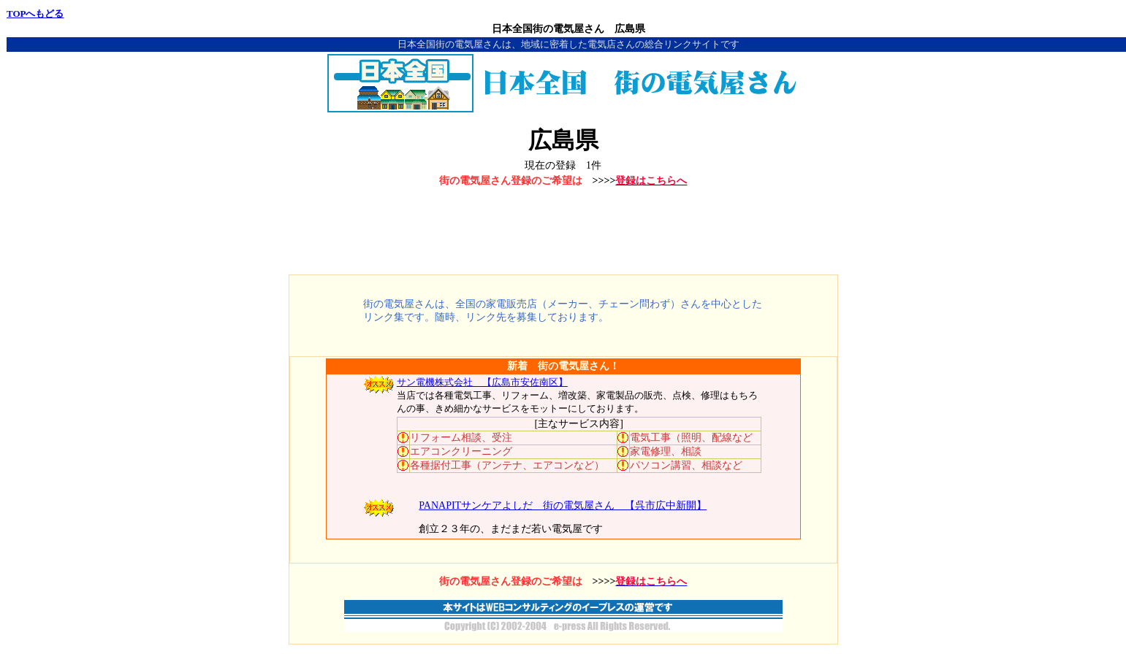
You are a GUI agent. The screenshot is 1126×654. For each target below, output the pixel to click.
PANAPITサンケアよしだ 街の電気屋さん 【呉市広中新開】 (563, 505)
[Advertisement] (563, 232)
